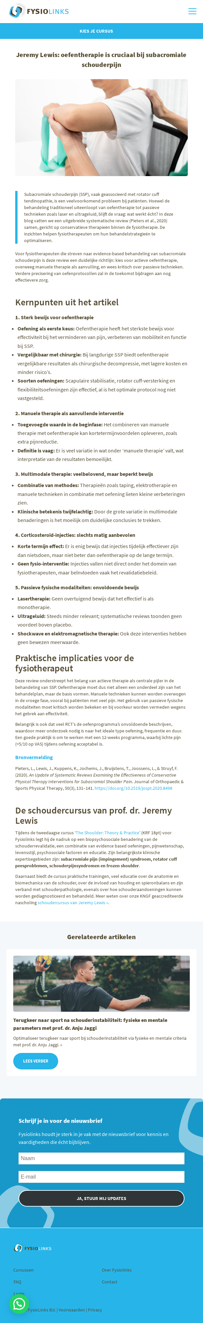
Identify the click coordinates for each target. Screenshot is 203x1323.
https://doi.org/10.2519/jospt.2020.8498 (133, 788)
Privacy (95, 1310)
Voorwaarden (72, 1310)
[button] (19, 1304)
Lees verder (35, 1061)
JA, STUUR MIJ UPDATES (101, 1198)
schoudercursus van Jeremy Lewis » (73, 903)
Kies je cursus (96, 31)
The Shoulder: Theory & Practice (107, 833)
